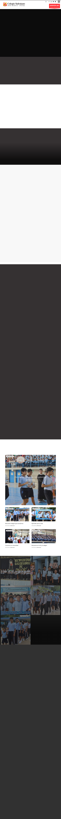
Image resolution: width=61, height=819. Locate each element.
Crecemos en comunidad (11, 545)
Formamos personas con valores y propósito (30, 478)
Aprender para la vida (37, 523)
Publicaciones (10, 456)
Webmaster (34, 483)
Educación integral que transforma (14, 523)
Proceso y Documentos (54, 6)
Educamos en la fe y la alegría (39, 545)
